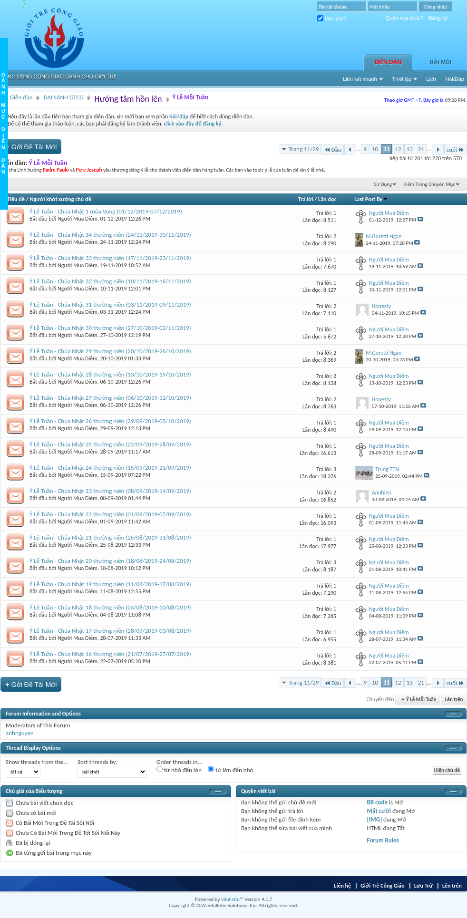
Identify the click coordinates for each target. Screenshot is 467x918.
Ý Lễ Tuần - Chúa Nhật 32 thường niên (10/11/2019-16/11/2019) (110, 281)
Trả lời (305, 199)
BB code (377, 802)
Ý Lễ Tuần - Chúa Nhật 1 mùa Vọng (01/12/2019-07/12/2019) (105, 211)
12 (398, 149)
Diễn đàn (388, 62)
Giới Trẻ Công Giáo (382, 885)
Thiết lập (402, 79)
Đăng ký (438, 18)
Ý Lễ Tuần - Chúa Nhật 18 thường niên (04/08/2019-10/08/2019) (110, 607)
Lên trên (454, 699)
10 (375, 149)
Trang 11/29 (304, 149)
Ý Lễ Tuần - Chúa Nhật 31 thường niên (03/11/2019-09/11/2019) (110, 304)
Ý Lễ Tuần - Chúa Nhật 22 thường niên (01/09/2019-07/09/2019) (110, 514)
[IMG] (374, 819)
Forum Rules (383, 840)
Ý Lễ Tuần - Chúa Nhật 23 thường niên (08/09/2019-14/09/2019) (110, 490)
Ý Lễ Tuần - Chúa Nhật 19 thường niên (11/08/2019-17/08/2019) (110, 584)
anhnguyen (20, 732)
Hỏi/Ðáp (455, 79)
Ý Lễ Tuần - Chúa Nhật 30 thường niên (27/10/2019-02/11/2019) (110, 327)
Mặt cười (379, 810)
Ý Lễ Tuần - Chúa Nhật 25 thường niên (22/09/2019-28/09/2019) (110, 444)
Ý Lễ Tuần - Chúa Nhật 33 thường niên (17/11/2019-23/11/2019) (110, 257)
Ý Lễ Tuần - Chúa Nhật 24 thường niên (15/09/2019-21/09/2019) (110, 467)
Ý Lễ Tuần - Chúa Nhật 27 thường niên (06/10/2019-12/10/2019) (110, 397)
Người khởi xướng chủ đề (60, 199)
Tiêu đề (16, 199)
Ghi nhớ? (331, 18)
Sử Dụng (383, 184)
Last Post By (371, 199)
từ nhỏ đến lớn (179, 769)
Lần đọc (327, 199)
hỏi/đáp (178, 116)
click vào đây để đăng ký (193, 123)
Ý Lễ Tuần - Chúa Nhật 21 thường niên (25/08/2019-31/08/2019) (110, 537)
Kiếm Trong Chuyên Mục (429, 184)
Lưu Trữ (423, 885)
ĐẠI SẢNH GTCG (63, 97)
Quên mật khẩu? (405, 18)
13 (410, 149)
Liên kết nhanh (360, 79)
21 (421, 149)
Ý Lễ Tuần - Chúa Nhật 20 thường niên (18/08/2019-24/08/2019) (110, 560)
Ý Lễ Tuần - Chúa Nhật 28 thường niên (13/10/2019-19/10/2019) (110, 374)
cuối (455, 149)
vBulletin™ (232, 899)
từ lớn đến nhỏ (230, 769)
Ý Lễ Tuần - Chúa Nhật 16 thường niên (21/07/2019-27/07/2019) (110, 653)
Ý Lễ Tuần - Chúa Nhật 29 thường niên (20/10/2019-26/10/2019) (110, 351)
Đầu (332, 149)
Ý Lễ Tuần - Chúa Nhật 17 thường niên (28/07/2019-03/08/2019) (110, 630)
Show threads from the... (37, 761)
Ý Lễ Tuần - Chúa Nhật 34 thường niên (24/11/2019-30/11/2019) (110, 234)
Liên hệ (342, 885)
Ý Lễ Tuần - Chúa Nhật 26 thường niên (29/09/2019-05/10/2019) (110, 421)
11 (386, 149)
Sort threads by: (97, 761)
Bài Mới (440, 62)
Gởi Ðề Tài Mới (31, 147)
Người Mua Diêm (77, 218)
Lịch (431, 79)
